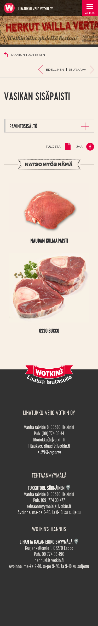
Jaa (79, 146)
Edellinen (55, 69)
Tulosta (53, 146)
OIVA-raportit (49, 452)
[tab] (49, 125)
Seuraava (77, 69)
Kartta (76, 542)
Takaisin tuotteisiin (27, 55)
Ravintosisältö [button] (23, 126)
